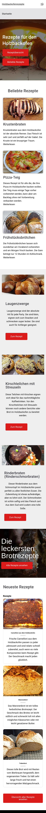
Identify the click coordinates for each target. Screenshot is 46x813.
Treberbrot (23, 763)
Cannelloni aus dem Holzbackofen (23, 633)
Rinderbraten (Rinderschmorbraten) (22, 475)
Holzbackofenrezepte (13, 4)
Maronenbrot (22, 700)
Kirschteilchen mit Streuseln (20, 385)
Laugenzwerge (17, 304)
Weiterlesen (9, 144)
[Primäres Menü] (42, 4)
